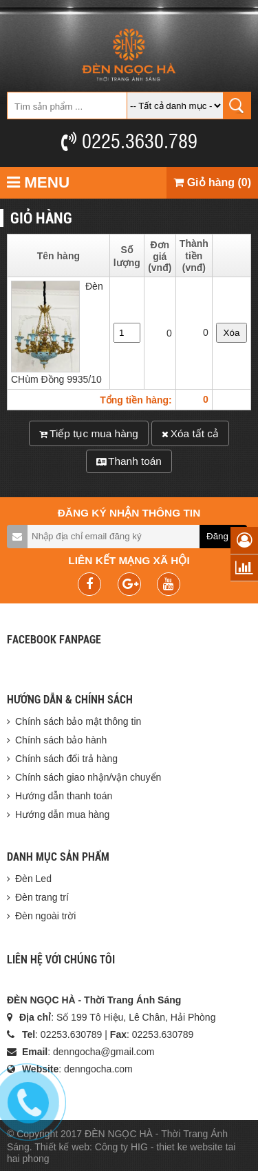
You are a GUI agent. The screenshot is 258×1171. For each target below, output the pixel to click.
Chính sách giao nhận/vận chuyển (88, 777)
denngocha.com (98, 1068)
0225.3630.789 (129, 140)
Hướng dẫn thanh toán (63, 795)
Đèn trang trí (42, 897)
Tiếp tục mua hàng (88, 433)
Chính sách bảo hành (61, 739)
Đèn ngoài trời (45, 915)
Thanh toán (129, 461)
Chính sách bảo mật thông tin (78, 721)
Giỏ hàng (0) (212, 182)
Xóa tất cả (190, 433)
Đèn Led (33, 878)
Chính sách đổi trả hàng (66, 758)
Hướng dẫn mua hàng (62, 814)
